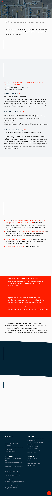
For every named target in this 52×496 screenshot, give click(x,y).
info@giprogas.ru (31, 465)
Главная (7, 21)
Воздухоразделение (32, 446)
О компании (8, 438)
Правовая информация (10, 451)
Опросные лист (9, 445)
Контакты (30, 456)
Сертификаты (8, 441)
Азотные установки (10, 479)
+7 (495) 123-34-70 (32, 458)
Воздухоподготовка (32, 448)
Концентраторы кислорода (12, 485)
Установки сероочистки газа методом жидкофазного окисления (24, 22)
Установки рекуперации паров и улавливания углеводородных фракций (13, 475)
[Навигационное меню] (50, 1)
